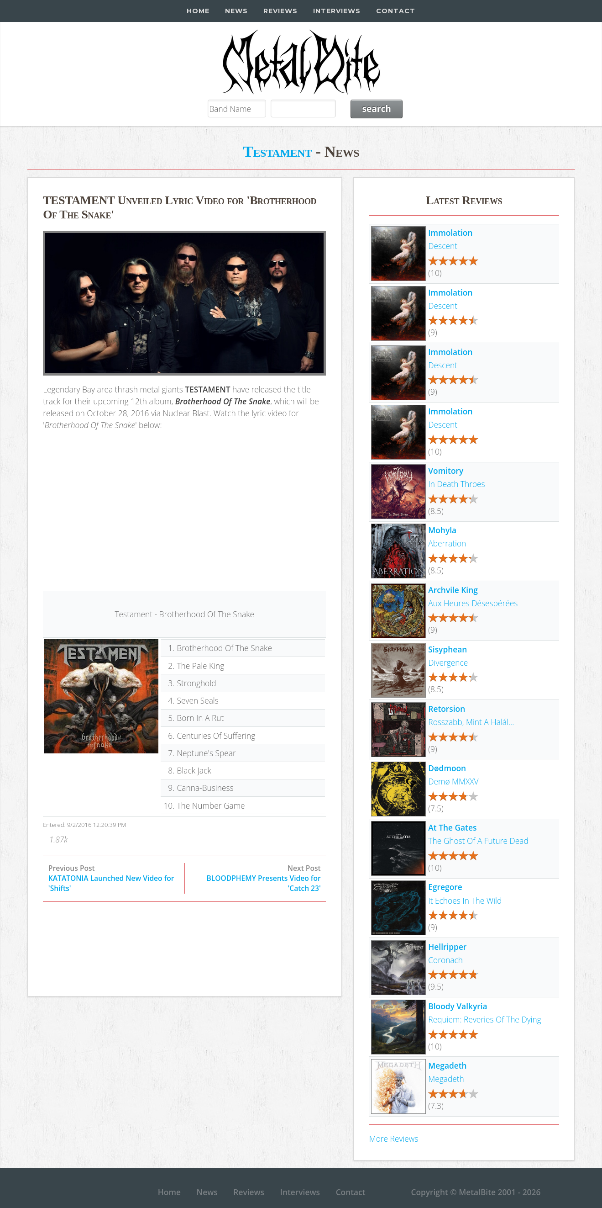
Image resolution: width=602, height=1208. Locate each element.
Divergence (448, 662)
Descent (442, 245)
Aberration (447, 543)
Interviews (337, 11)
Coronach (445, 959)
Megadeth (447, 1065)
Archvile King (452, 589)
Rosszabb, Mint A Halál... (471, 721)
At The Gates (452, 827)
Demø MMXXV (453, 781)
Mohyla (442, 530)
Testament (277, 151)
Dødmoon (447, 768)
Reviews (280, 11)
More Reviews (394, 1138)
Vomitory (445, 470)
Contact (395, 11)
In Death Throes (456, 483)
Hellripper (447, 946)
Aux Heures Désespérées (473, 603)
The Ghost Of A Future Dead (478, 840)
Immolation (450, 232)
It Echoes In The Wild (465, 900)
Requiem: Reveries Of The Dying (484, 1019)
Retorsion (446, 708)
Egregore (445, 886)
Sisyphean (447, 649)
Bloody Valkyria (457, 1006)
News (236, 11)
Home (198, 11)
